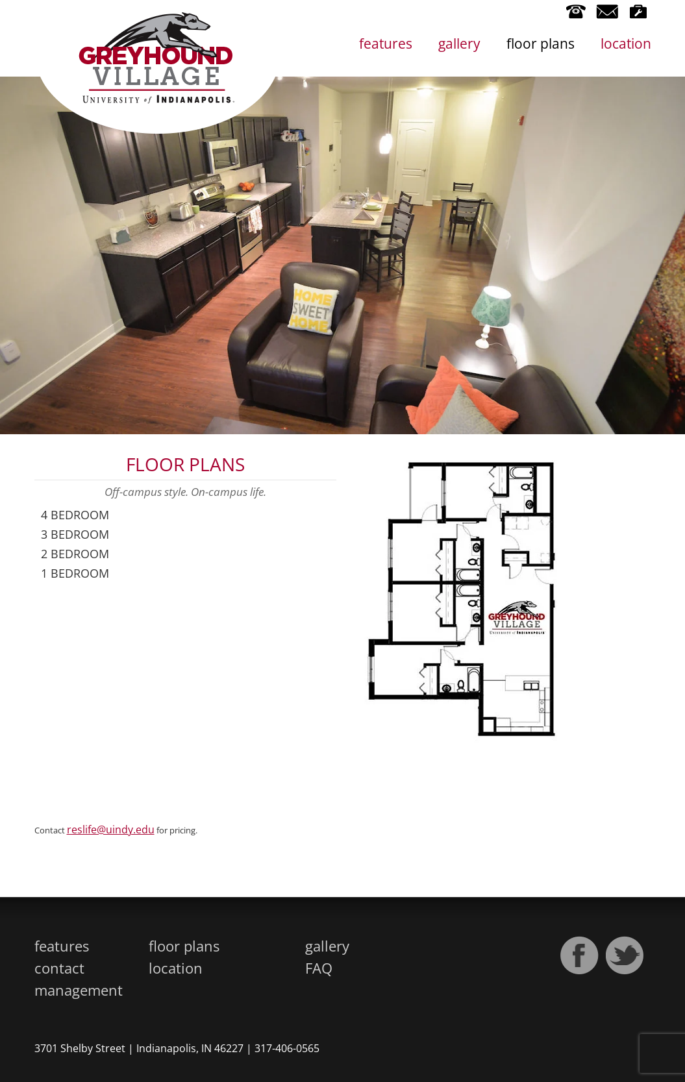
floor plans (540, 43)
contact (59, 967)
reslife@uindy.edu (111, 829)
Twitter (625, 955)
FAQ (318, 967)
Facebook (579, 955)
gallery (459, 43)
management (78, 990)
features (385, 43)
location (626, 43)
